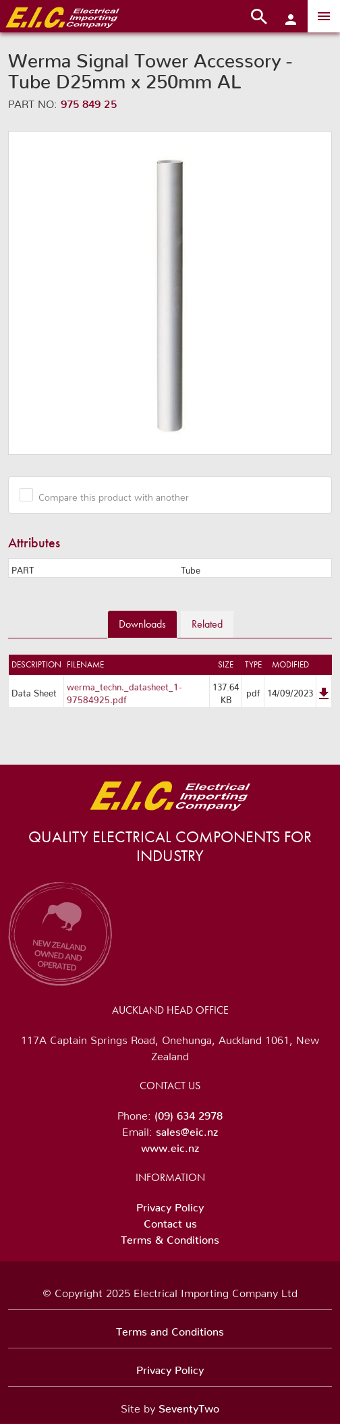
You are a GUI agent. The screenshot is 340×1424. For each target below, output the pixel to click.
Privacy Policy (170, 1205)
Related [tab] (207, 624)
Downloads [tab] (142, 624)
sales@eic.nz (187, 1129)
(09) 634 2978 (188, 1113)
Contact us (170, 1221)
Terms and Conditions (170, 1329)
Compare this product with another (109, 494)
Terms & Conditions (170, 1237)
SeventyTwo (189, 1406)
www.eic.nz (170, 1145)
